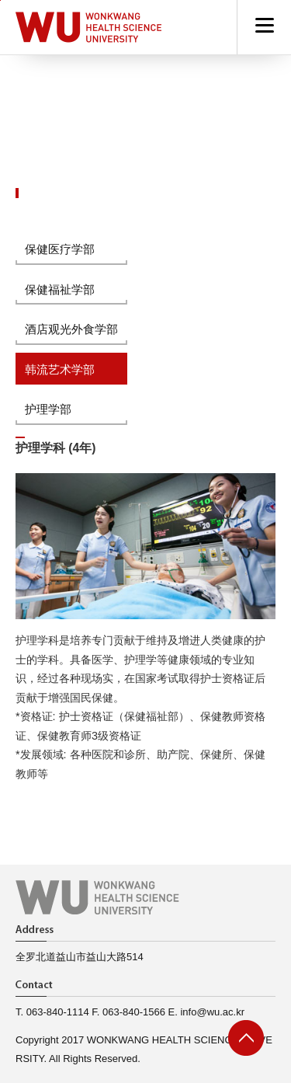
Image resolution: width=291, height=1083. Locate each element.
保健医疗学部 (60, 249)
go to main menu (0, 0)
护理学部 (48, 409)
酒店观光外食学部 (71, 329)
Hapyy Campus (88, 27)
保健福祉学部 (60, 289)
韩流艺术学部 (60, 369)
